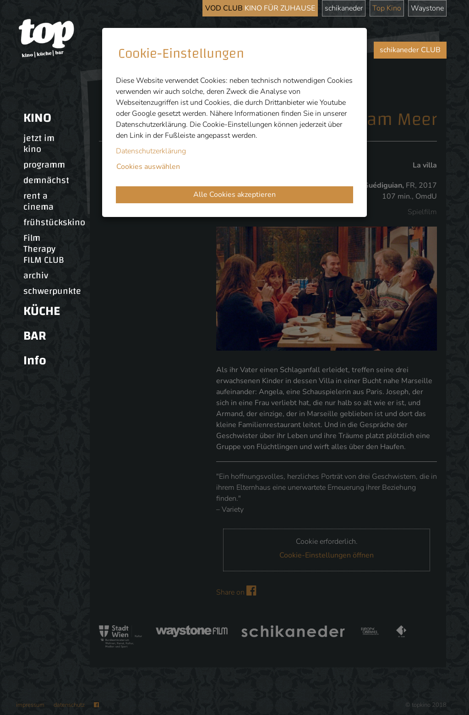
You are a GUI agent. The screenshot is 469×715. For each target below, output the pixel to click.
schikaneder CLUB (410, 50)
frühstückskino (54, 222)
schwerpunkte (52, 291)
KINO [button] (37, 118)
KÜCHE (41, 311)
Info (34, 360)
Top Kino (386, 8)
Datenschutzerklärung (151, 151)
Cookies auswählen (148, 167)
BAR (34, 335)
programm (44, 165)
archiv (35, 275)
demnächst (46, 180)
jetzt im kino (39, 143)
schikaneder (344, 8)
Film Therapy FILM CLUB (43, 249)
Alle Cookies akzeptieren (234, 195)
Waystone (427, 8)
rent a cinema (38, 201)
